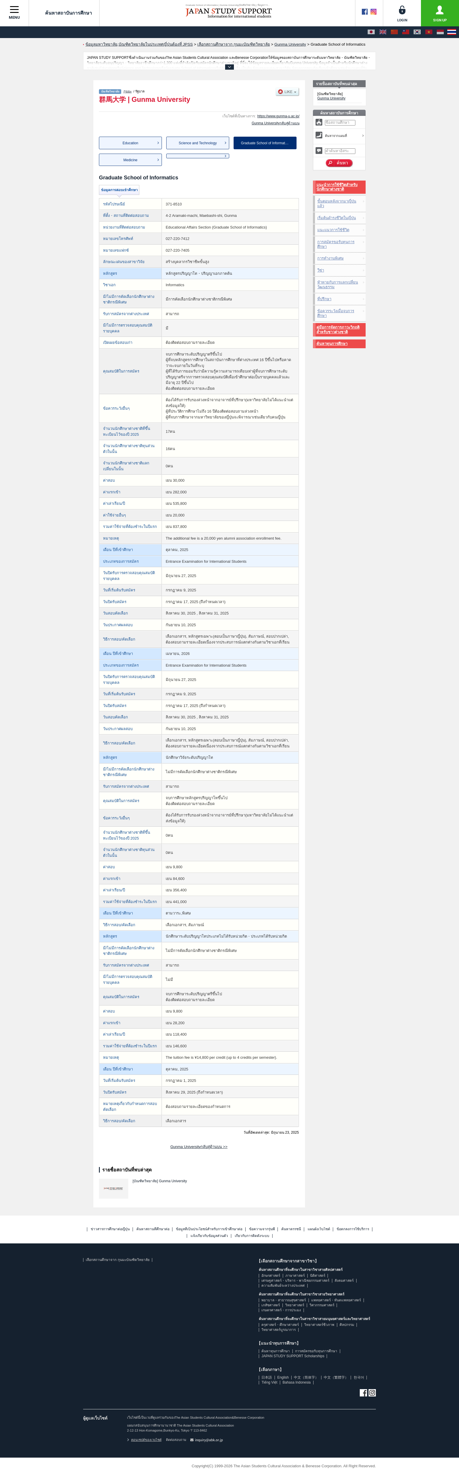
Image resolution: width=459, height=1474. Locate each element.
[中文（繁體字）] (405, 32)
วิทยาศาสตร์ (294, 1305)
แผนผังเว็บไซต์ (319, 1229)
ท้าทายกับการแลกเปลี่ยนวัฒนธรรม (337, 284)
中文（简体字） (306, 1377)
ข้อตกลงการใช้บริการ (353, 1229)
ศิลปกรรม (347, 1325)
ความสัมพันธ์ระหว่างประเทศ (283, 1285)
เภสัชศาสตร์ (270, 1305)
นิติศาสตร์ (317, 1276)
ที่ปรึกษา (324, 299)
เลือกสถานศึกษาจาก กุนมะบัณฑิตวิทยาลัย (117, 1260)
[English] (382, 32)
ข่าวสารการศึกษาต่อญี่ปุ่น (110, 1229)
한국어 (359, 1377)
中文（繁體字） (336, 1377)
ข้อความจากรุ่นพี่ (262, 1229)
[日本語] (371, 32)
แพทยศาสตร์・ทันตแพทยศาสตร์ (336, 1300)
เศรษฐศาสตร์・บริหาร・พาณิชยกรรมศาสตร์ (295, 1281)
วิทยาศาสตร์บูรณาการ (278, 1330)
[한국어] (417, 32)
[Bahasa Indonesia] (440, 32)
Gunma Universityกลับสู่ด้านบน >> (198, 1146)
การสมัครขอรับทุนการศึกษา (335, 244)
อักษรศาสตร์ (270, 1276)
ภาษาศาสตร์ (295, 1276)
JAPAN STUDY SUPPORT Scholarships (292, 1356)
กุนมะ (128, 91)
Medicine (130, 160)
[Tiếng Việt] (428, 32)
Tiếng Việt (269, 1382)
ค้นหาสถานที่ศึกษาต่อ (152, 1229)
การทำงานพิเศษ (330, 258)
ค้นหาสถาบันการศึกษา (64, 13)
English (283, 1377)
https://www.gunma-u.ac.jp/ (278, 116)
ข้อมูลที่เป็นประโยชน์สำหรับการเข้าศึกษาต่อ (209, 1229)
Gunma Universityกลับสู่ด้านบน (275, 123)
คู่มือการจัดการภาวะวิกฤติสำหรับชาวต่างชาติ (337, 329)
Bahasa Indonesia (296, 1382)
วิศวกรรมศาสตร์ (321, 1305)
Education (130, 143)
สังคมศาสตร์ (344, 1281)
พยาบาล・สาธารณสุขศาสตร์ (283, 1300)
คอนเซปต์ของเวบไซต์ (144, 1440)
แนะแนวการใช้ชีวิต (333, 230)
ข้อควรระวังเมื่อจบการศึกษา (335, 313)
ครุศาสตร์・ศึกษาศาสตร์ (280, 1325)
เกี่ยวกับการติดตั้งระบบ (252, 1236)
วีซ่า (320, 270)
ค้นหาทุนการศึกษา (331, 344)
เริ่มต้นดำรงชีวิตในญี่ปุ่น (336, 218)
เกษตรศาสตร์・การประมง (281, 1310)
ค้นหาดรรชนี (291, 1229)
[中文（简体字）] (394, 32)
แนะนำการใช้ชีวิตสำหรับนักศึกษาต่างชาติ (336, 187)
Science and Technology (198, 143)
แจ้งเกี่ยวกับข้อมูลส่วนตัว (209, 1236)
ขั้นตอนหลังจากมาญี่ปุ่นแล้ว (336, 203)
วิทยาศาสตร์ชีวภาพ (319, 1325)
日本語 (266, 1377)
